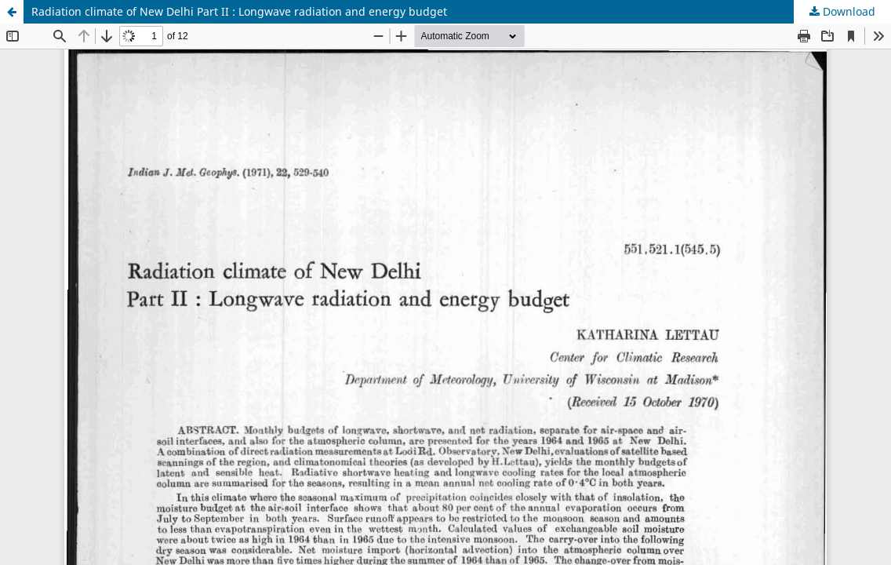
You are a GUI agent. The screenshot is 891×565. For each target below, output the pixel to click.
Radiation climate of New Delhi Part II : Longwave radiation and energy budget (239, 11)
